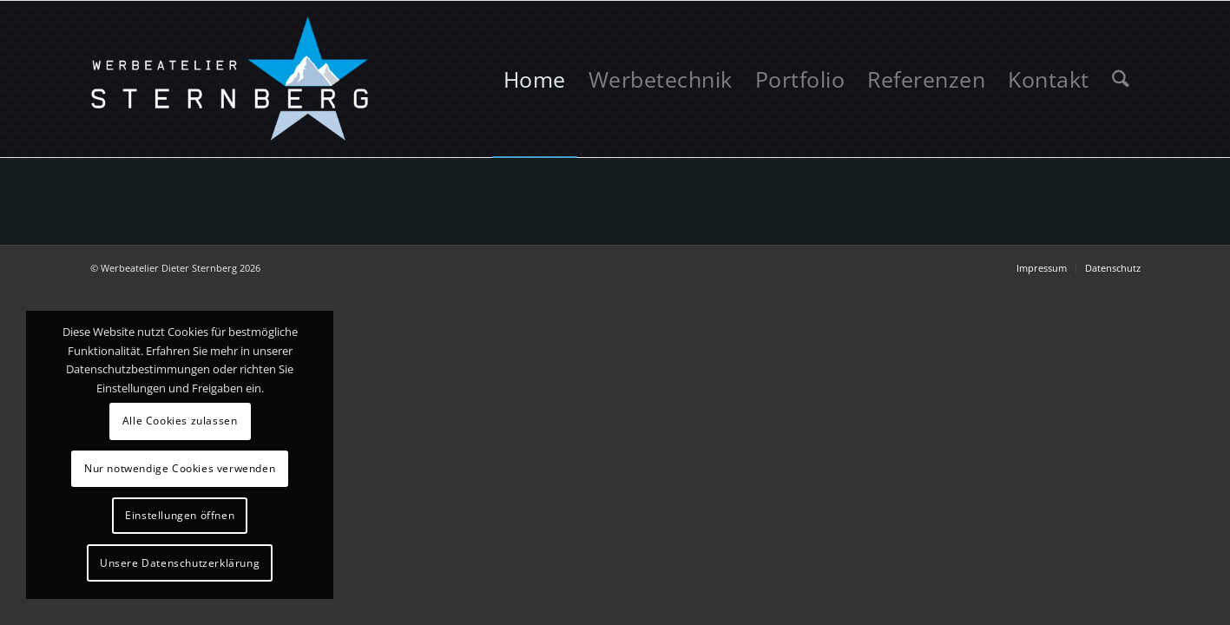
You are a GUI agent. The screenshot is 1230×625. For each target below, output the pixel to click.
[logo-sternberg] (231, 79)
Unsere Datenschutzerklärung (180, 563)
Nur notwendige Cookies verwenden (179, 468)
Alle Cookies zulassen (180, 420)
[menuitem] (534, 79)
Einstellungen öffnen (179, 515)
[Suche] (1121, 79)
